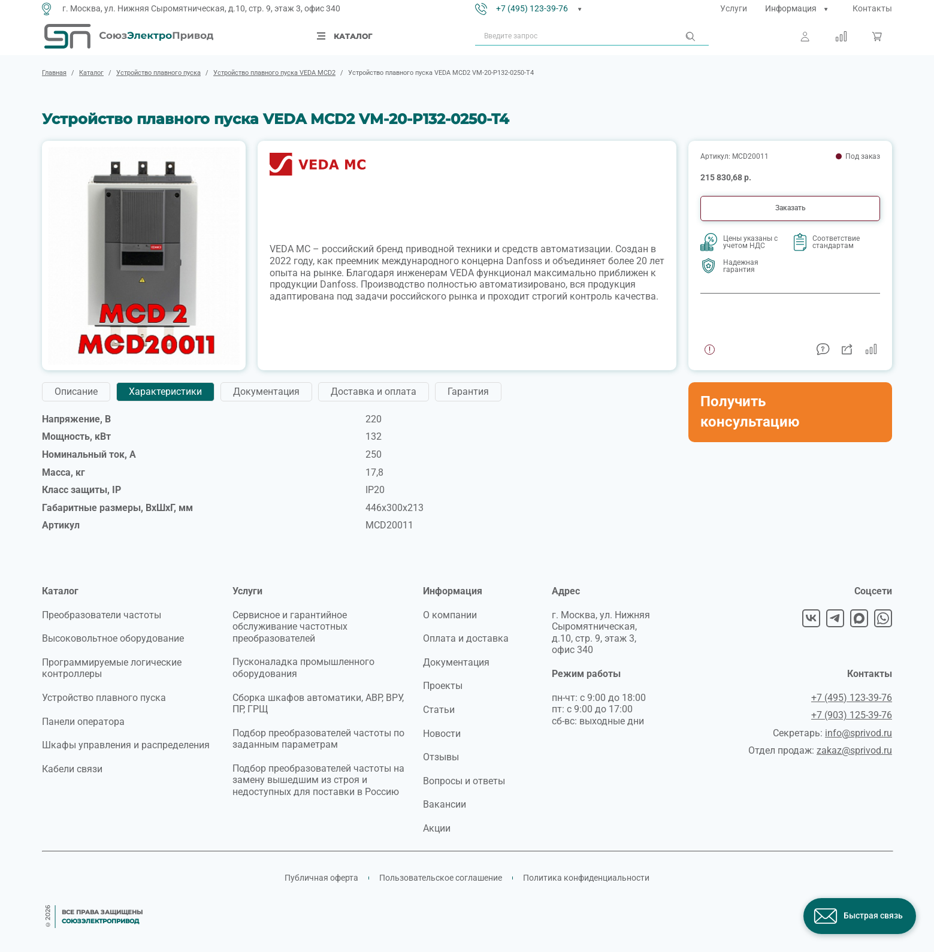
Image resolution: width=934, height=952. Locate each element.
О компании (450, 615)
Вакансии (444, 804)
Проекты (443, 685)
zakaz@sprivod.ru (854, 750)
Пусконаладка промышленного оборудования (303, 667)
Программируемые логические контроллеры (112, 668)
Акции (437, 828)
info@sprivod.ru (858, 733)
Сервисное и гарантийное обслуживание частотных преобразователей (289, 626)
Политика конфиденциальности (586, 878)
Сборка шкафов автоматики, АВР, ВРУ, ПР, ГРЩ (318, 703)
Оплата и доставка (466, 638)
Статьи (439, 709)
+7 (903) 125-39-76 (851, 715)
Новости (442, 733)
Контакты (872, 8)
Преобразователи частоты (101, 615)
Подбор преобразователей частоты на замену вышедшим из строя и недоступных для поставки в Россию (318, 780)
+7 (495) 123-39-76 (532, 8)
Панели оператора (83, 721)
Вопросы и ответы (464, 781)
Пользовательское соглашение (440, 878)
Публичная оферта (321, 878)
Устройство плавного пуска (104, 697)
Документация (456, 662)
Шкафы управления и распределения (126, 745)
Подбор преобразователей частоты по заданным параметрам (318, 739)
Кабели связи (72, 769)
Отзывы (441, 757)
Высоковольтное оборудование (113, 638)
